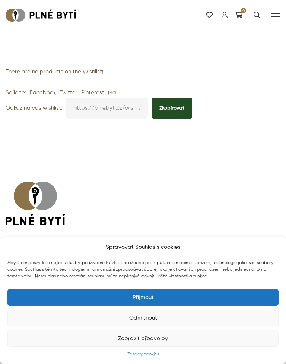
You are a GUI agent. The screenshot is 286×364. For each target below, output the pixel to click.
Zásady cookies (143, 354)
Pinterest (92, 92)
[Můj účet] (224, 15)
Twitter (68, 92)
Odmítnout (143, 318)
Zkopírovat (171, 108)
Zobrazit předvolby (143, 338)
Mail (113, 92)
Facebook (43, 92)
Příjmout (143, 297)
